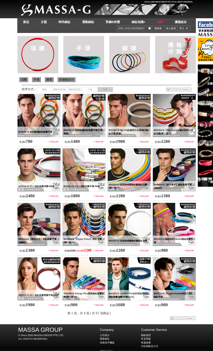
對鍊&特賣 (113, 22)
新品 (26, 22)
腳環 (49, 79)
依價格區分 (66, 79)
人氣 (90, 89)
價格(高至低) (59, 89)
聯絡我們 (146, 335)
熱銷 (105, 89)
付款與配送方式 (149, 346)
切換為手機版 (107, 342)
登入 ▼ (183, 28)
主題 (44, 22)
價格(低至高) (74, 89)
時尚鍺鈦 (64, 22)
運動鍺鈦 (88, 22)
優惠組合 (181, 22)
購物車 (158, 28)
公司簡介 (105, 335)
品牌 (160, 22)
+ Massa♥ (53, 141)
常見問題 (146, 338)
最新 (44, 89)
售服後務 (146, 342)
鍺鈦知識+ (138, 22)
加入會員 (171, 28)
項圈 (24, 79)
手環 (36, 79)
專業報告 (105, 338)
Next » (187, 89)
